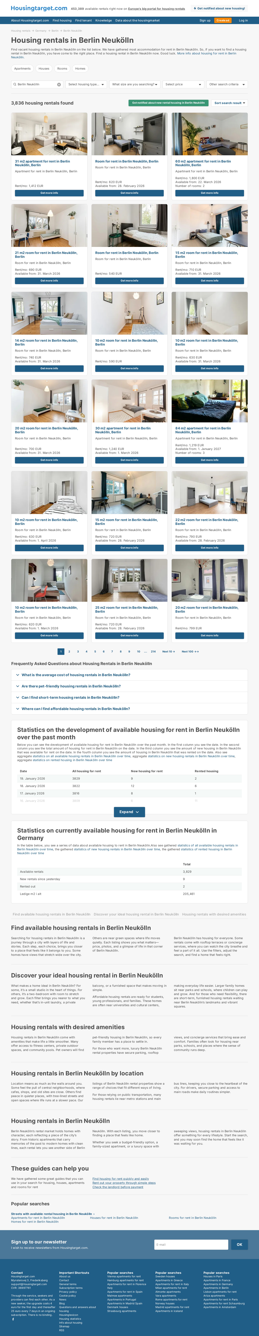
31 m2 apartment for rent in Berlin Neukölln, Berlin (42, 163)
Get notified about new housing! (221, 8)
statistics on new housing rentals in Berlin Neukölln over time (191, 756)
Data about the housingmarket (137, 20)
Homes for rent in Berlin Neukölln (35, 1221)
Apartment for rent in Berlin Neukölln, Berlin (46, 171)
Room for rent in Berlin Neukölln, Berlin (127, 161)
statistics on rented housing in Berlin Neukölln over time (72, 760)
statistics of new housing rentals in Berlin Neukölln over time (117, 849)
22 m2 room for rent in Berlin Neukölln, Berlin (206, 522)
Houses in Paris (213, 1276)
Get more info (49, 192)
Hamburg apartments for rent (125, 1280)
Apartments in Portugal (121, 1299)
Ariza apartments (214, 1295)
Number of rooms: (188, 186)
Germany (40, 30)
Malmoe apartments (119, 1295)
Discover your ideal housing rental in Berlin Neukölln (136, 914)
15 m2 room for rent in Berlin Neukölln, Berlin (206, 255)
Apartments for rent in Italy (172, 1284)
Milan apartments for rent (171, 1287)
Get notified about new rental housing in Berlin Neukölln (168, 102)
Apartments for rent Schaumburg (224, 1303)
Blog (62, 1303)
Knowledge (103, 20)
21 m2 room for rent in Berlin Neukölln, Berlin (46, 255)
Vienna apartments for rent (124, 1276)
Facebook (13, 1319)
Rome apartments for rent (171, 1299)
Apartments (22, 68)
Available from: (106, 186)
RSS (61, 1330)
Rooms (62, 68)
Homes (80, 68)
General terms (68, 1284)
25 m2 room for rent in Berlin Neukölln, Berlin (126, 609)
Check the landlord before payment (117, 1187)
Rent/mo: (22, 186)
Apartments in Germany (218, 1284)
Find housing (62, 20)
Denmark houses (117, 1307)
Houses (44, 68)
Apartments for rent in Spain (125, 1291)
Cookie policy (67, 1295)
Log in (243, 20)
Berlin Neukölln (72, 30)
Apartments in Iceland (169, 1310)
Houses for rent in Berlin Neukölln (114, 1218)
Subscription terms (71, 1287)
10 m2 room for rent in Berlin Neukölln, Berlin (126, 342)
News (62, 1299)
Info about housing (71, 1322)
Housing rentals (20, 30)
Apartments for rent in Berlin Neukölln (38, 1218)
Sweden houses (165, 1276)
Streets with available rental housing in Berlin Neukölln (51, 1214)
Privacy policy (68, 1291)
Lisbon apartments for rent (220, 1291)
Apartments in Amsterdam (220, 1307)
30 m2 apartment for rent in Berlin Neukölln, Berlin (123, 430)
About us (64, 1276)
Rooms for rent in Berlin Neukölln (192, 1218)
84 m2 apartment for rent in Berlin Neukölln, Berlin (203, 430)
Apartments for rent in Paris (221, 1299)
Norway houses (165, 1303)
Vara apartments (165, 1295)
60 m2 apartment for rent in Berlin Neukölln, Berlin (203, 163)
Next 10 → (168, 651)
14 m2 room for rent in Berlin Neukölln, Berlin (46, 342)
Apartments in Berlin (216, 1287)
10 (138, 651)
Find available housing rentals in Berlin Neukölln (51, 914)
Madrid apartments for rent (172, 1307)
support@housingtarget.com (29, 1284)
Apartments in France (217, 1280)
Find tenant (83, 20)
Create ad (223, 20)
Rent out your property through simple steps (124, 1183)
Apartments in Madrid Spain (124, 1303)
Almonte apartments (168, 1291)
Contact (64, 1280)
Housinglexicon (68, 1314)
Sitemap (64, 1326)
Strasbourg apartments (121, 1310)
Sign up (205, 20)
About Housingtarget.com (30, 20)
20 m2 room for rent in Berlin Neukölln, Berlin (46, 430)
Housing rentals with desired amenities (214, 914)
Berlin (55, 30)
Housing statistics (70, 1318)
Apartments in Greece (169, 1280)
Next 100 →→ (190, 651)
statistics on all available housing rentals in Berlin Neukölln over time (81, 756)
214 (153, 651)
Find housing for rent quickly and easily (120, 1179)
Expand (126, 812)
